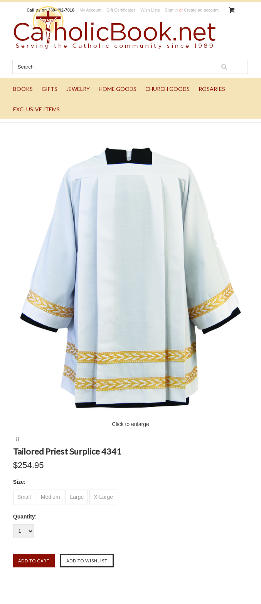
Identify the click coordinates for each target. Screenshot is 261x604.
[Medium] (50, 497)
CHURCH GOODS (167, 89)
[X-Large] (103, 497)
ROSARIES (212, 89)
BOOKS (23, 89)
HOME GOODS (117, 89)
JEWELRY (78, 89)
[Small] (24, 497)
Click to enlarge (130, 424)
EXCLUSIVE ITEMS (36, 109)
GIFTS (49, 89)
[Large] (77, 497)
